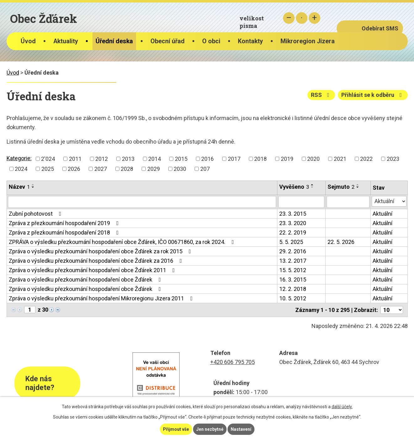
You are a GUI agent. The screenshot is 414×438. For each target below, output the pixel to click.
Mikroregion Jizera (307, 41)
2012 (101, 159)
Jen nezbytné (209, 429)
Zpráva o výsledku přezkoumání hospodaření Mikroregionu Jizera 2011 (102, 298)
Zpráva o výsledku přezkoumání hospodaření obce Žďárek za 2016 (97, 260)
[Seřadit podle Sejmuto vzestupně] (357, 184)
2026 (74, 169)
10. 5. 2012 (292, 298)
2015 (181, 159)
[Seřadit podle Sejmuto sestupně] (357, 187)
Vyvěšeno (294, 186)
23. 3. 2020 (292, 223)
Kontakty (250, 41)
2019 (287, 159)
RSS (321, 95)
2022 (366, 159)
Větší (314, 18)
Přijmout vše (176, 429)
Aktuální (382, 213)
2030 (180, 169)
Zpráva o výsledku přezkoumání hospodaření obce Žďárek (86, 279)
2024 (21, 169)
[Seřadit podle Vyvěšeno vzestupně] (312, 184)
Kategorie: (19, 158)
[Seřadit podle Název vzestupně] (33, 184)
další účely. (342, 406)
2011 (75, 159)
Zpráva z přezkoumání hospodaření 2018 (65, 232)
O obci (211, 41)
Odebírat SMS (380, 28)
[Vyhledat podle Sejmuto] (348, 202)
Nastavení (241, 429)
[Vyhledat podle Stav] (389, 201)
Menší (289, 18)
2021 (340, 159)
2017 (234, 159)
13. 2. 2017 (292, 260)
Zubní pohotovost (36, 213)
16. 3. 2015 (292, 279)
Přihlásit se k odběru (372, 95)
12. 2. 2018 (292, 289)
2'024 (48, 159)
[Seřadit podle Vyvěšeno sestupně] (312, 187)
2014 (154, 159)
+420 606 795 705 (232, 362)
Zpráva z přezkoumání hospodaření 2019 (65, 223)
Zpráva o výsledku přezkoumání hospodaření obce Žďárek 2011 (93, 270)
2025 (47, 169)
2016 (207, 159)
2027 (100, 169)
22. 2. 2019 (292, 232)
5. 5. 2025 (291, 242)
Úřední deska (114, 41)
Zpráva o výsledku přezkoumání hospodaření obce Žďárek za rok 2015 (101, 251)
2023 (393, 159)
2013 (128, 159)
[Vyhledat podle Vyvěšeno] (301, 202)
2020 (313, 159)
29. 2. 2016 (292, 251)
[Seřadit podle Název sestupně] (33, 187)
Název (19, 186)
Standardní (301, 18)
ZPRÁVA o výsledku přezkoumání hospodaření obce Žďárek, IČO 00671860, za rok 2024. (123, 242)
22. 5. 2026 (341, 242)
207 (205, 169)
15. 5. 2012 (292, 270)
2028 (127, 169)
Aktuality (65, 41)
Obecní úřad (167, 41)
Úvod (28, 41)
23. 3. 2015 (292, 213)
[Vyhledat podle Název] (142, 202)
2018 (260, 159)
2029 (153, 169)
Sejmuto (341, 186)
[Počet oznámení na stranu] (391, 310)
